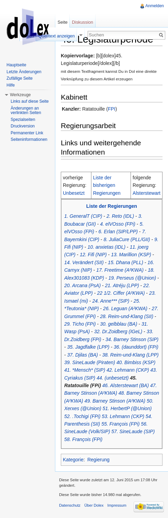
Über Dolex (93, 505)
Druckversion (23, 126)
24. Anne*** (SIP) (111, 301)
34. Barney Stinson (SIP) (131, 339)
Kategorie (73, 459)
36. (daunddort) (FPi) (136, 347)
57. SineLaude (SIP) (133, 431)
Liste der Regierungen (111, 206)
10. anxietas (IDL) (107, 247)
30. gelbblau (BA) (118, 324)
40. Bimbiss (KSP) (136, 362)
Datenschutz (69, 505)
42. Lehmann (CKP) (128, 370)
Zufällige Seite (20, 78)
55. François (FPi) (120, 424)
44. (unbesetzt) (112, 378)
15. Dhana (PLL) (125, 262)
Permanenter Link (27, 133)
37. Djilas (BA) (82, 355)
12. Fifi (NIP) (93, 254)
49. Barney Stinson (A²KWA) (115, 401)
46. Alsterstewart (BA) (125, 385)
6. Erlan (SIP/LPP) (118, 231)
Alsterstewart (146, 193)
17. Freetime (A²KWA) (119, 270)
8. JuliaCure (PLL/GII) (126, 239)
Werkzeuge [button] (20, 94)
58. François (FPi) (83, 439)
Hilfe (11, 85)
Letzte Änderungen (24, 71)
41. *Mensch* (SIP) (84, 370)
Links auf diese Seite (30, 101)
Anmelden (154, 5)
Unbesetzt (74, 193)
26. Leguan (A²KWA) (125, 308)
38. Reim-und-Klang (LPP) (130, 355)
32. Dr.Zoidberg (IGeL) (118, 331)
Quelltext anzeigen (56, 35)
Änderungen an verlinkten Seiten (26, 110)
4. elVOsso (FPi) (117, 224)
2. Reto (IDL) (120, 216)
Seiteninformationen (29, 139)
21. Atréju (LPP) (122, 285)
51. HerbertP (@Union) (127, 408)
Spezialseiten (23, 119)
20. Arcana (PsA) (82, 285)
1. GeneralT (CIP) (83, 216)
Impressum (117, 505)
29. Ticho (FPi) (80, 324)
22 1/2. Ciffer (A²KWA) (121, 293)
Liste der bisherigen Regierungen (107, 185)
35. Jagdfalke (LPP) (88, 347)
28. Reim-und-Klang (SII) (126, 316)
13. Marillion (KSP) (131, 254)
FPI (111, 109)
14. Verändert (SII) (84, 262)
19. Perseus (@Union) (132, 278)
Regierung (98, 459)
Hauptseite (16, 65)
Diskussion (82, 22)
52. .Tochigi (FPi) (82, 416)
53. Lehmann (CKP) (123, 416)
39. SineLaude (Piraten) (89, 362)
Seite (62, 22)
